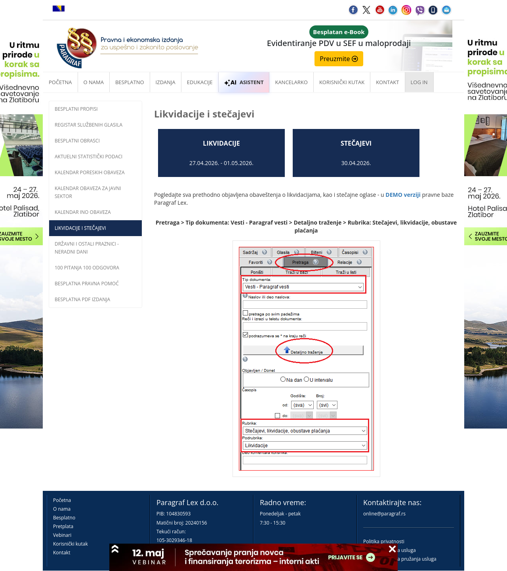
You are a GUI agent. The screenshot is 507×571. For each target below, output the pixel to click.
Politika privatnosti (383, 541)
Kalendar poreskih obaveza (90, 172)
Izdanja (165, 82)
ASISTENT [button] (244, 82)
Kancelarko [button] (291, 82)
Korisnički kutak (70, 543)
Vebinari (62, 535)
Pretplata (63, 526)
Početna (60, 82)
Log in (419, 82)
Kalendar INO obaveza (83, 212)
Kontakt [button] (387, 82)
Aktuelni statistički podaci (88, 156)
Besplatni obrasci (77, 140)
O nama (94, 82)
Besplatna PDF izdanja (82, 299)
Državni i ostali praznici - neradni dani (87, 247)
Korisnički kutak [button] (341, 82)
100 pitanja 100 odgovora (87, 267)
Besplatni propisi (76, 109)
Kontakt (61, 552)
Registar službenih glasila (88, 124)
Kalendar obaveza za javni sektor (88, 192)
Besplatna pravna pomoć (87, 283)
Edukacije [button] (200, 82)
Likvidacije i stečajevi (80, 228)
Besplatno (129, 82)
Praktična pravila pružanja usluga (399, 559)
